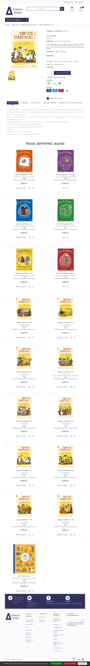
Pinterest (61, 90)
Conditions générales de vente (57, 620)
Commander (69, 2)
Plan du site (56, 650)
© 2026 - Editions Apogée (13, 659)
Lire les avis (61, 51)
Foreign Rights (57, 627)
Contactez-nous (58, 648)
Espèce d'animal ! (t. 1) (24, 322)
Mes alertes (29, 637)
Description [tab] (12, 103)
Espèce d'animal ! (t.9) (24, 520)
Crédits (55, 639)
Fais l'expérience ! (24, 576)
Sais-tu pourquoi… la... (24, 224)
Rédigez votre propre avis (71, 103)
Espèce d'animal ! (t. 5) (24, 421)
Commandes (29, 624)
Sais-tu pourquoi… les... (65, 224)
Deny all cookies (70, 663)
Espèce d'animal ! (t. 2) (66, 322)
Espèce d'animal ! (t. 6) (66, 421)
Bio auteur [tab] (36, 103)
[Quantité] (48, 73)
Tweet (55, 90)
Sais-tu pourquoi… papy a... (65, 273)
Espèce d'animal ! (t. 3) (24, 372)
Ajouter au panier (62, 73)
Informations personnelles (29, 620)
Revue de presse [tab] (50, 103)
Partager (49, 90)
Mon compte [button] (80, 2)
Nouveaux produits (42, 620)
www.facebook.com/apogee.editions (57, 603)
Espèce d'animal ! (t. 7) (24, 470)
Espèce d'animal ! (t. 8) (66, 470)
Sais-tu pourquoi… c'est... (24, 174)
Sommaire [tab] (24, 103)
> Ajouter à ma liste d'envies (55, 77)
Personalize (82, 663)
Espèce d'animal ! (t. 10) (65, 520)
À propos (56, 624)
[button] (17, 20)
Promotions (42, 617)
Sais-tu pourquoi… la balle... (66, 174)
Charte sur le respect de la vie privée (58, 643)
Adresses (28, 630)
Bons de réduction (28, 633)
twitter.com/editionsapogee (73, 603)
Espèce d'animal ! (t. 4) (66, 372)
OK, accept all (56, 663)
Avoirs (27, 627)
